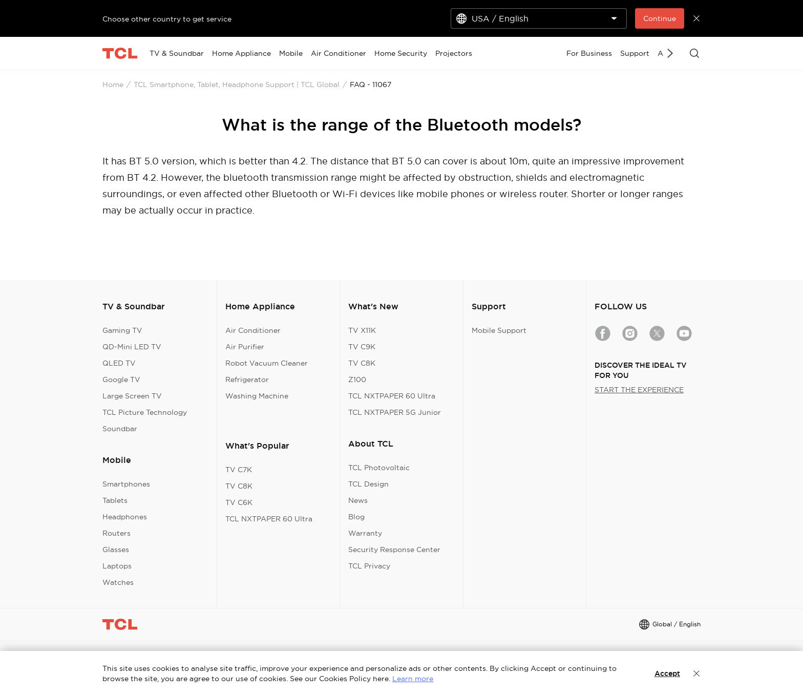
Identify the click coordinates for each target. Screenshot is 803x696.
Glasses (115, 549)
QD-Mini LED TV (131, 346)
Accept (667, 673)
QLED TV (119, 363)
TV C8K (238, 486)
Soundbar (119, 428)
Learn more (412, 678)
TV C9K (361, 346)
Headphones (124, 516)
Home (112, 84)
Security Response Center (394, 549)
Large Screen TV (132, 395)
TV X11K (362, 330)
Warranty (365, 533)
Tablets (115, 500)
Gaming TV (122, 330)
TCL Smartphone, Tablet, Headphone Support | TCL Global (237, 84)
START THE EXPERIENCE (639, 389)
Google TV (121, 379)
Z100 (357, 379)
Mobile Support (499, 330)
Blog (356, 516)
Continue (659, 18)
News (358, 500)
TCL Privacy (369, 566)
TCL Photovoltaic (379, 467)
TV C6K (238, 502)
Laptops (117, 566)
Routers (116, 533)
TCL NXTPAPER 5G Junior (394, 412)
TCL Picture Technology (144, 412)
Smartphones (126, 484)
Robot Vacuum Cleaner (266, 363)
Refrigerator (247, 379)
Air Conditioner (253, 330)
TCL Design (368, 484)
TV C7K (238, 469)
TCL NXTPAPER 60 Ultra (268, 518)
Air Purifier (244, 346)
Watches (118, 582)
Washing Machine (256, 395)
